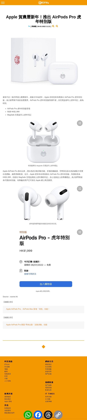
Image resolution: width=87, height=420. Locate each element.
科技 (6, 376)
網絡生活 (49, 361)
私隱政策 (7, 408)
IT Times (50, 394)
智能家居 (7, 374)
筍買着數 (48, 369)
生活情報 (48, 367)
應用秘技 (7, 397)
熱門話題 (48, 374)
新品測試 (7, 399)
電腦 (6, 369)
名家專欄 (48, 401)
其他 (6, 405)
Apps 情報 (8, 401)
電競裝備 (48, 387)
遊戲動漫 (49, 382)
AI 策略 (47, 399)
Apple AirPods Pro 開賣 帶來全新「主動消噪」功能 (26, 325)
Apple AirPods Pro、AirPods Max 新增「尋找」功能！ (28, 309)
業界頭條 (48, 397)
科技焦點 (8, 361)
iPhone (7, 364)
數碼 (6, 371)
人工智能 (7, 381)
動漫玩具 (48, 390)
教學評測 (8, 394)
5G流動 (7, 367)
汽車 (6, 378)
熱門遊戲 (48, 385)
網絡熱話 (48, 364)
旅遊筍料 (48, 371)
